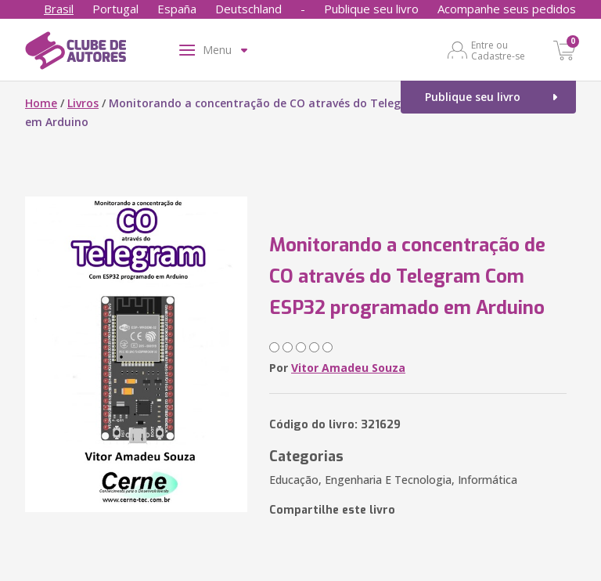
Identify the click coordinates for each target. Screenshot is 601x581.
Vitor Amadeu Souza (348, 367)
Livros (83, 103)
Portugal (115, 8)
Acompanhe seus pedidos (506, 8)
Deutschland (248, 8)
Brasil (59, 8)
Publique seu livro (371, 8)
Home (41, 103)
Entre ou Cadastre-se (498, 50)
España (176, 8)
